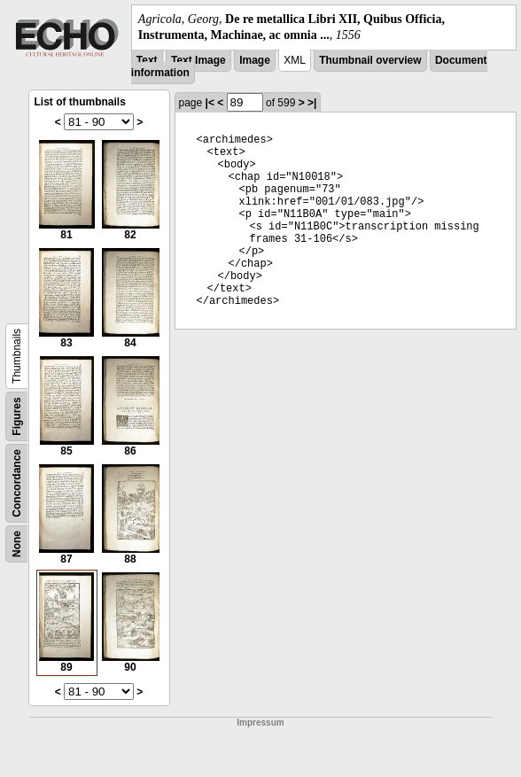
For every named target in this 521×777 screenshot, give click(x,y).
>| (311, 103)
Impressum (260, 722)
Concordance (17, 483)
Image (254, 60)
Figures (17, 417)
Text (147, 60)
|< (210, 103)
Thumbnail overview (370, 60)
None (17, 544)
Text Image (198, 60)
